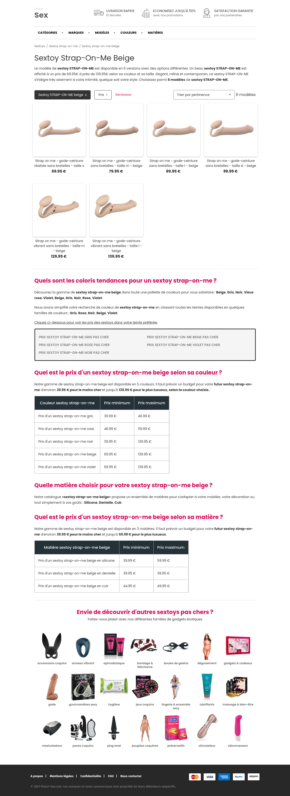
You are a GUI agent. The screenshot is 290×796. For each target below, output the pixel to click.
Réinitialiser (123, 95)
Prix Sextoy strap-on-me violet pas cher (183, 344)
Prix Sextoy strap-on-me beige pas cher (183, 337)
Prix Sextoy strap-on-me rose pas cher (74, 344)
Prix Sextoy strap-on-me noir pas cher (74, 352)
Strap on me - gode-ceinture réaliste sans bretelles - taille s (59, 163)
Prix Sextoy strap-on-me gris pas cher (74, 337)
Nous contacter (131, 776)
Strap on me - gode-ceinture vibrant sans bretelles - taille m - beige (59, 246)
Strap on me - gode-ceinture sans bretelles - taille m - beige (116, 163)
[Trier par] (204, 94)
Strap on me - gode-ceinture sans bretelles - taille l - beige (173, 163)
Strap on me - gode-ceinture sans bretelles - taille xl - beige (231, 163)
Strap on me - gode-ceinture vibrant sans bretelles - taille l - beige (116, 246)
